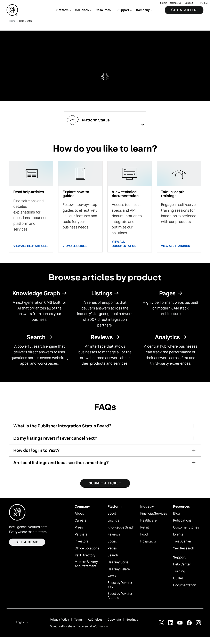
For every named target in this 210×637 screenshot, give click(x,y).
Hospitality (148, 541)
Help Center (182, 564)
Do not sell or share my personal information (79, 626)
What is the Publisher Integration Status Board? (62, 426)
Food (144, 534)
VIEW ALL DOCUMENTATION (124, 244)
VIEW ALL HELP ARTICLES (30, 246)
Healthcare (148, 520)
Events (178, 534)
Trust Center (182, 541)
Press (79, 527)
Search (112, 555)
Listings (113, 520)
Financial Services (153, 513)
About (79, 513)
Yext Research (183, 548)
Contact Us (175, 3)
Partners (81, 534)
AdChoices (95, 619)
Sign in (163, 3)
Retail (144, 527)
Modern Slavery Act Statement (86, 564)
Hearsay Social (118, 562)
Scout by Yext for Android (119, 596)
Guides (178, 578)
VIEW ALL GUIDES (75, 246)
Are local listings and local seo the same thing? (61, 462)
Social (111, 541)
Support (189, 3)
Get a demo (27, 542)
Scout (111, 513)
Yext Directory (85, 555)
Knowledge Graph (120, 527)
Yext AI (112, 576)
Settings (132, 619)
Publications (182, 520)
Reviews (113, 534)
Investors (81, 541)
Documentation (184, 585)
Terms (78, 619)
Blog (176, 513)
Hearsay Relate (118, 569)
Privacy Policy (59, 619)
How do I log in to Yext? (36, 450)
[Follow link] (105, 120)
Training (179, 571)
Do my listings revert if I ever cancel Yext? (55, 438)
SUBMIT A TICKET (105, 483)
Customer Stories (186, 527)
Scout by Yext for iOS (119, 585)
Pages (112, 548)
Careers (80, 520)
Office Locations (87, 548)
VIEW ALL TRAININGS (175, 246)
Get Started (184, 10)
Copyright (114, 619)
